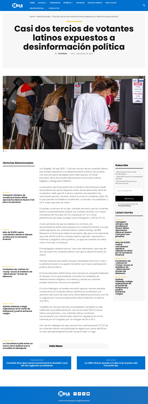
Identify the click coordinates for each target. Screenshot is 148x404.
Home (32, 16)
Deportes (6, 192)
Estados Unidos (8, 266)
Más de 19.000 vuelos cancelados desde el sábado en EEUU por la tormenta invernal (17, 236)
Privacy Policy (124, 206)
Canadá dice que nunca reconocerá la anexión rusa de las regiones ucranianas (37, 364)
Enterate (6, 229)
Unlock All (129, 199)
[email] (129, 191)
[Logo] (18, 5)
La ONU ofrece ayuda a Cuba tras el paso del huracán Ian (111, 364)
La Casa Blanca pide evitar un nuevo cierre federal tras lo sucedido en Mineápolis (18, 346)
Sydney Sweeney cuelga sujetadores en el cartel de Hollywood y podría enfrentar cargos (17, 310)
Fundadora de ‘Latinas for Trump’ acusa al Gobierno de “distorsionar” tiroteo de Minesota (17, 273)
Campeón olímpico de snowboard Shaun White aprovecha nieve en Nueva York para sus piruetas (18, 198)
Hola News (62, 54)
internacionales (43, 16)
